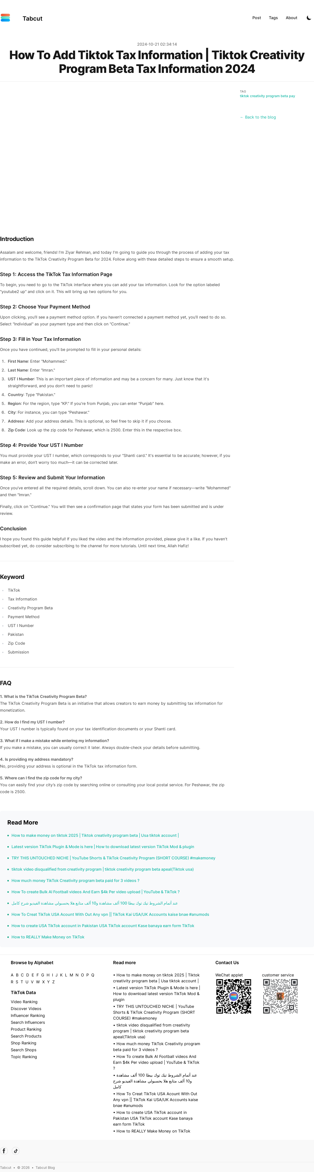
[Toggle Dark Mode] (309, 18)
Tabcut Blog (45, 1167)
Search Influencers (28, 1022)
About (291, 17)
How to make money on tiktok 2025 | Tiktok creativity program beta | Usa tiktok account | (95, 835)
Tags (273, 17)
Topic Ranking (24, 1056)
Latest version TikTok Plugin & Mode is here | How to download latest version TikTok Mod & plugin (103, 846)
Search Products (26, 1036)
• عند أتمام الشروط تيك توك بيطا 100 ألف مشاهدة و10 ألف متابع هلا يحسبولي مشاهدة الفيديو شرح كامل (155, 1081)
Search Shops (23, 1049)
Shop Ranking (23, 1042)
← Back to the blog (258, 117)
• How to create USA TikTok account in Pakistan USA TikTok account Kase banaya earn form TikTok (153, 1118)
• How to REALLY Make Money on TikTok (151, 1131)
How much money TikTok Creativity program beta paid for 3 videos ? (75, 880)
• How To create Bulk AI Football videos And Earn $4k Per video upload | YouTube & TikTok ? (156, 1062)
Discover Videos (26, 1008)
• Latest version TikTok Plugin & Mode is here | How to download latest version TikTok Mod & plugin (156, 993)
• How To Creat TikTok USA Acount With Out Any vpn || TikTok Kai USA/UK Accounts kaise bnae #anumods (155, 1099)
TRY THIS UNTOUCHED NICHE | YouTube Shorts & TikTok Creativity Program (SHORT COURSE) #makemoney (113, 857)
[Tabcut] (21, 18)
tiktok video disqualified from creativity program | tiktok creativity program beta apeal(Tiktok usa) (103, 869)
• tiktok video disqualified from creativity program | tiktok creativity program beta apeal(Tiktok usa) (151, 1031)
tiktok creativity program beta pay (267, 96)
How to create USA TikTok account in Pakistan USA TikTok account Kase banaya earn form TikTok (103, 925)
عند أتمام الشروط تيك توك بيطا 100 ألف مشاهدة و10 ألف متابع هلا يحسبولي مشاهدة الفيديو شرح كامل (95, 903)
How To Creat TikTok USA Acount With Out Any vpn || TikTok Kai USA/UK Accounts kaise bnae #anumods (110, 914)
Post (256, 17)
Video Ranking (24, 1001)
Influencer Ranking (28, 1015)
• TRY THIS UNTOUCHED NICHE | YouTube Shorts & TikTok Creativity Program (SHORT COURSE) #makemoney (154, 1012)
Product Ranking (26, 1029)
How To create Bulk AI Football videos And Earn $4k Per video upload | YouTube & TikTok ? (96, 891)
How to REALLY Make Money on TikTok (48, 936)
